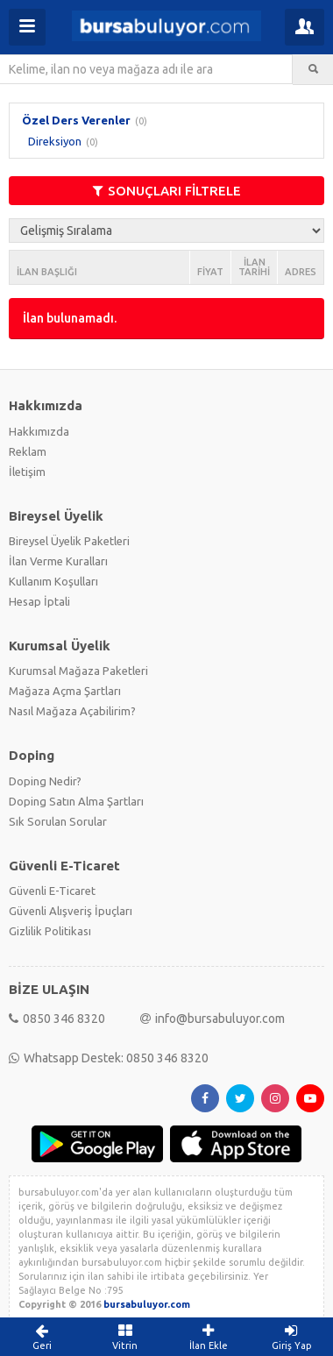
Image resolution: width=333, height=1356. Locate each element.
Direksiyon (54, 141)
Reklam (27, 451)
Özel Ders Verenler (76, 120)
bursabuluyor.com (146, 1304)
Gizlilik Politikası (50, 931)
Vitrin (124, 1337)
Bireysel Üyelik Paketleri (69, 541)
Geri (41, 1337)
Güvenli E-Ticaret (52, 890)
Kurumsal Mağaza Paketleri (78, 670)
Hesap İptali (39, 601)
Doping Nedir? (45, 781)
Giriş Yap (291, 1337)
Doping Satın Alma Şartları (76, 801)
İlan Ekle (208, 1337)
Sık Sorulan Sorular (58, 821)
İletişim (27, 471)
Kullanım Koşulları (53, 581)
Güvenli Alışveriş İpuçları (70, 911)
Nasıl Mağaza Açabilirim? (72, 711)
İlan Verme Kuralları (58, 561)
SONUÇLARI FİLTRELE (167, 190)
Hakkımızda (39, 431)
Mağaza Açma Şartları (65, 691)
